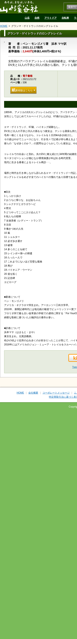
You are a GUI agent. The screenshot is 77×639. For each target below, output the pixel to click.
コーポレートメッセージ (56, 392)
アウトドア (50, 17)
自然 (36, 17)
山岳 (27, 17)
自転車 (65, 17)
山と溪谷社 (19, 7)
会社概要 (33, 392)
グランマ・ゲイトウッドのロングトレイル (34, 26)
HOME (3, 26)
